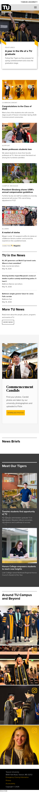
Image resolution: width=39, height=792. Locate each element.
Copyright (9, 787)
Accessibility (10, 784)
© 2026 (16, 787)
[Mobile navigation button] (36, 8)
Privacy (8, 780)
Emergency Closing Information (17, 777)
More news (8, 322)
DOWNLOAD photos (16, 413)
